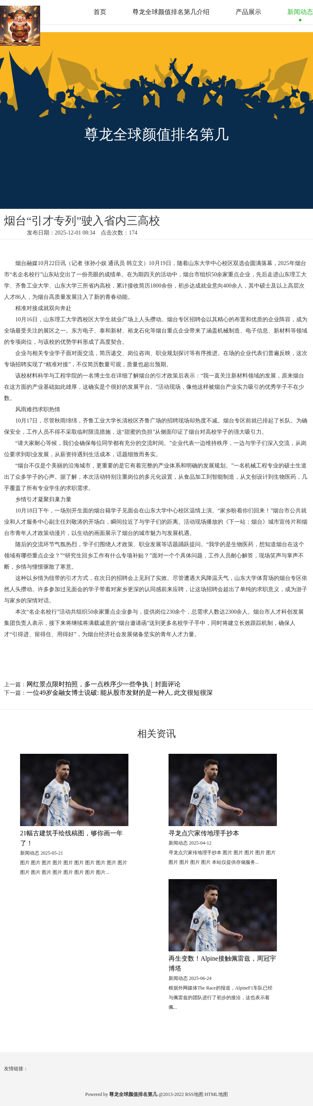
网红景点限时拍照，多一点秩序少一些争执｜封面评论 (103, 684)
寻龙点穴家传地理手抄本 (204, 833)
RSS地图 (194, 1094)
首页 (99, 11)
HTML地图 (216, 1094)
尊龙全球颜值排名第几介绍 (170, 11)
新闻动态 (300, 11)
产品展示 (248, 11)
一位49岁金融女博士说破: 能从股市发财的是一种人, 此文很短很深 (119, 692)
